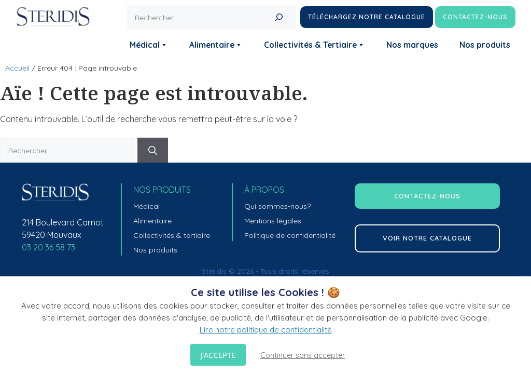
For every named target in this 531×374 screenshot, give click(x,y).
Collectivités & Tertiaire (314, 44)
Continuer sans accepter (302, 355)
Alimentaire (216, 44)
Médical (149, 44)
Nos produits (484, 44)
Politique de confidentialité (290, 235)
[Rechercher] (279, 17)
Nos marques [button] (412, 44)
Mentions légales (272, 220)
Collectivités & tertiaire (171, 235)
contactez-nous (427, 196)
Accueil (17, 68)
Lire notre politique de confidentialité (266, 330)
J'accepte (217, 355)
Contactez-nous (475, 17)
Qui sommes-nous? (277, 206)
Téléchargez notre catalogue (366, 17)
